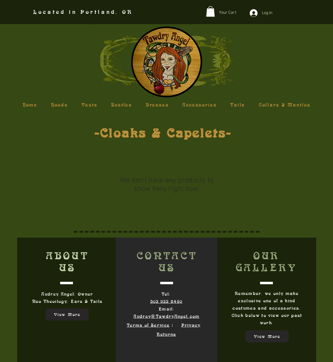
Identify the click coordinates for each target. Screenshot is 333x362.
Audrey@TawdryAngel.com (166, 316)
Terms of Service (148, 325)
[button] (210, 11)
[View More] (67, 314)
